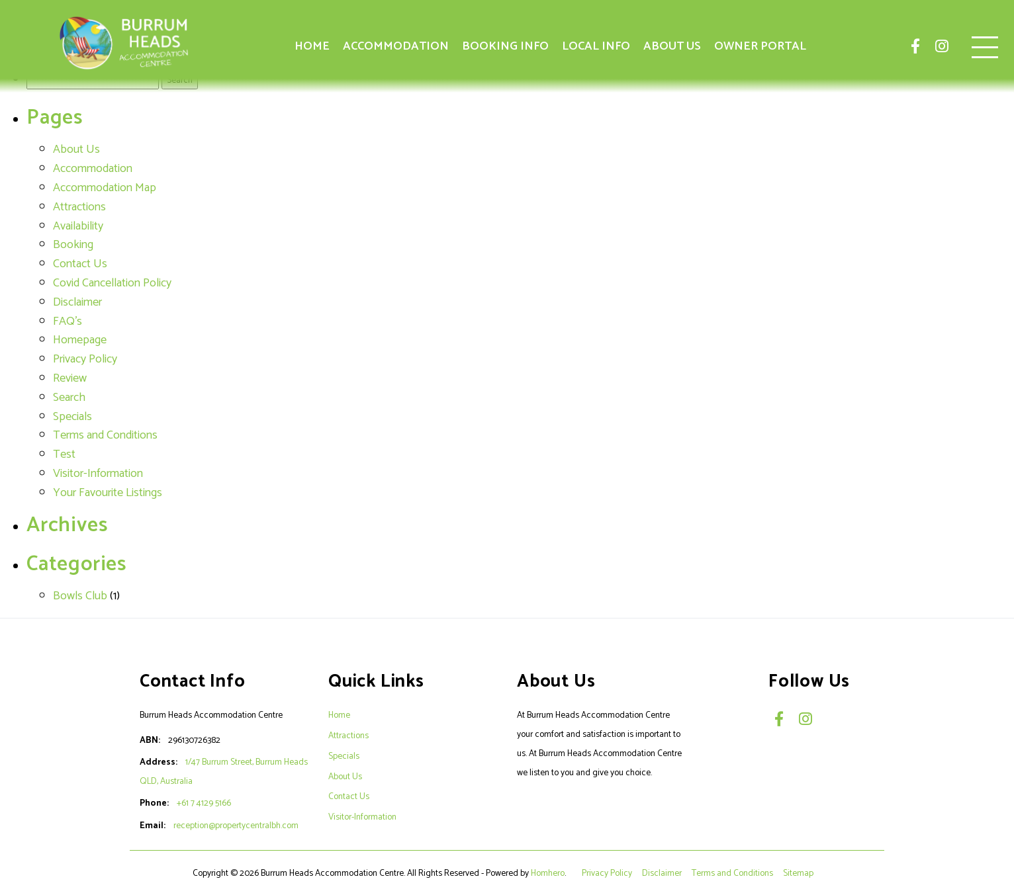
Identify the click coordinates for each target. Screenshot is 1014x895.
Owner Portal (760, 46)
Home (312, 46)
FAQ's (67, 321)
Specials (72, 417)
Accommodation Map (104, 188)
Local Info (596, 46)
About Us (672, 46)
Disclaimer (77, 302)
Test (64, 454)
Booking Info (505, 46)
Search (69, 397)
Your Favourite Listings (107, 493)
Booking (73, 245)
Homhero (548, 873)
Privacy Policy (85, 359)
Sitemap (799, 873)
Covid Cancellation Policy (112, 283)
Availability (78, 226)
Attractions (79, 207)
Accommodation (396, 46)
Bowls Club (80, 596)
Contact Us (80, 264)
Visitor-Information (98, 474)
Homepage (80, 340)
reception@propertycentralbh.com (236, 825)
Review (70, 378)
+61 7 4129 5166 (204, 803)
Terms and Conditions (105, 435)
